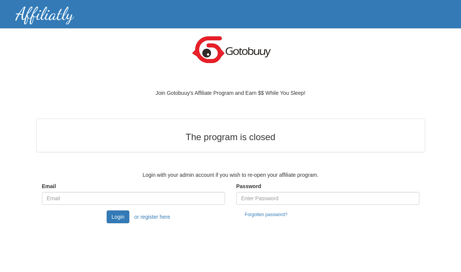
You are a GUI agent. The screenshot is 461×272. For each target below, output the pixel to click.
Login (118, 217)
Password (248, 186)
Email (49, 186)
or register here (152, 217)
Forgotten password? (266, 214)
